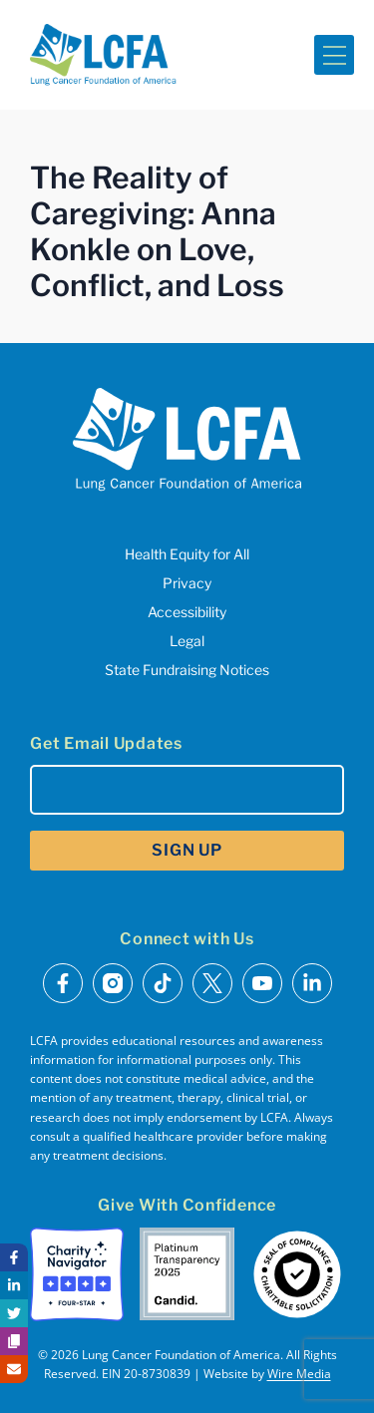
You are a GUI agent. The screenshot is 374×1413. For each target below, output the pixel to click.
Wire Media (299, 1373)
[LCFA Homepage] (103, 55)
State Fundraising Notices (187, 669)
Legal (187, 640)
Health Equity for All (187, 553)
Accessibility (187, 611)
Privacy (187, 582)
